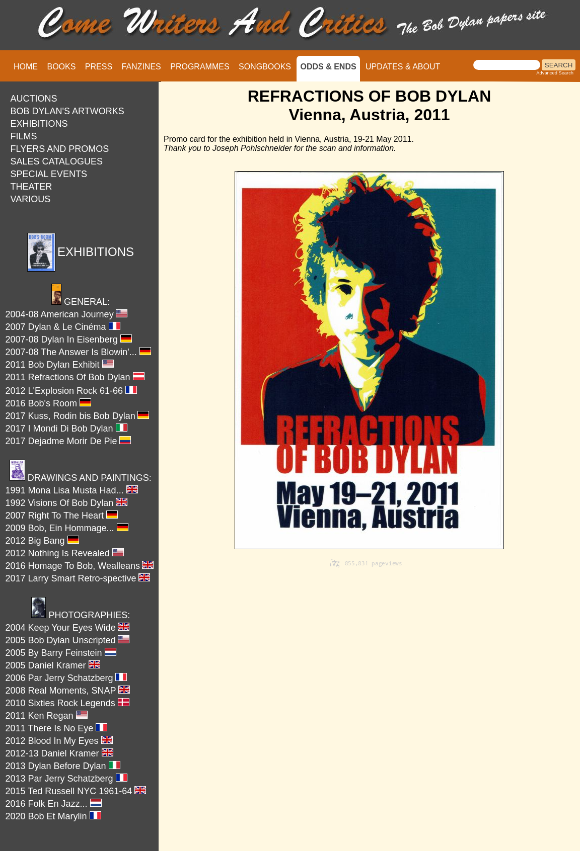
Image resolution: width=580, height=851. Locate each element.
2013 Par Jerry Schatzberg (66, 779)
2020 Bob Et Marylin (53, 816)
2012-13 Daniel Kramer (59, 753)
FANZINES (141, 66)
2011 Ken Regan (47, 716)
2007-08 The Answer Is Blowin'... (78, 352)
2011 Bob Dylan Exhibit (60, 365)
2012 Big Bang (42, 541)
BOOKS (61, 66)
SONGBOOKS (265, 66)
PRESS (98, 66)
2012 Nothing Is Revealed (65, 553)
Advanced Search (554, 72)
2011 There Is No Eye (57, 728)
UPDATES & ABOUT (403, 66)
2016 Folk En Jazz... (54, 804)
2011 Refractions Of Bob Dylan (75, 377)
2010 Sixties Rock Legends (67, 703)
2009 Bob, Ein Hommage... (67, 528)
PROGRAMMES (199, 66)
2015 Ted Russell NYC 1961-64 (76, 791)
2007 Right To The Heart (62, 515)
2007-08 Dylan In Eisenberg (69, 339)
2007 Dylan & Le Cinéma (63, 327)
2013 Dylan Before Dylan (63, 766)
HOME (26, 66)
